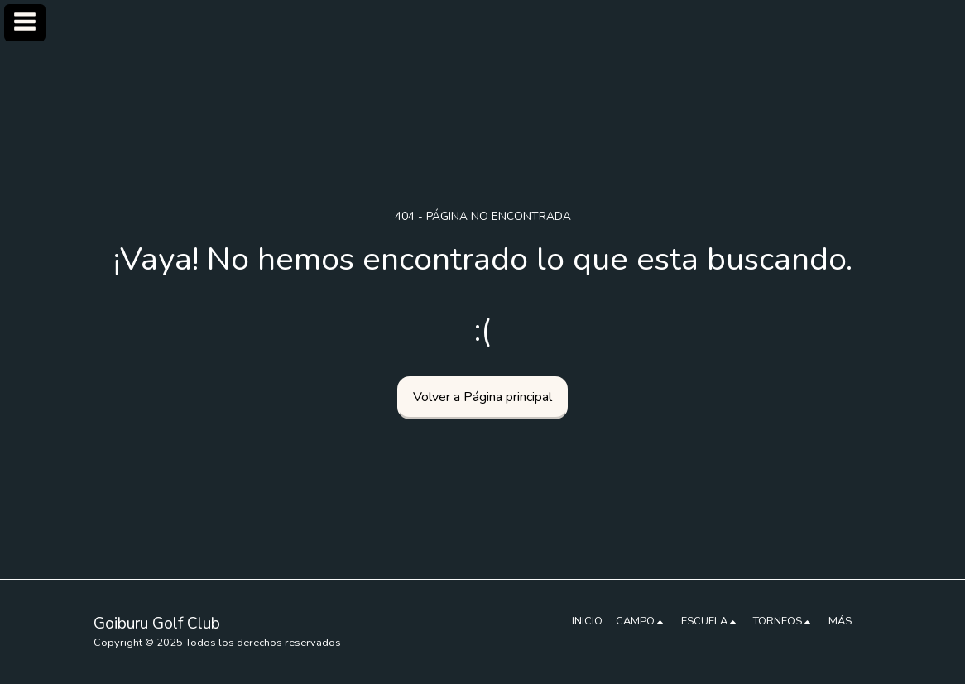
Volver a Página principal (482, 397)
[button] (642, 621)
